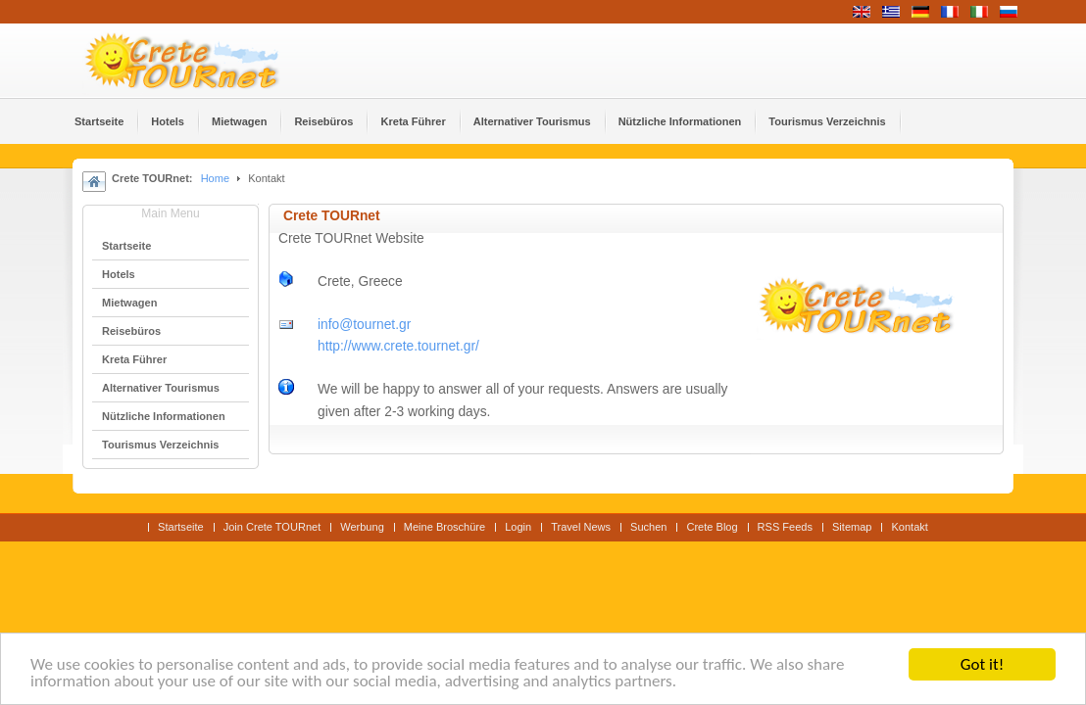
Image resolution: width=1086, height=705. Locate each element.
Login (518, 527)
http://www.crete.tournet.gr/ (398, 346)
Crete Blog (711, 527)
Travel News (581, 527)
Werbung (362, 527)
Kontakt (909, 527)
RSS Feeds (785, 527)
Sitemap (851, 527)
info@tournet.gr (364, 324)
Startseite (181, 527)
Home (215, 178)
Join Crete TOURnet (272, 527)
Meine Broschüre (444, 527)
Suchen (648, 527)
